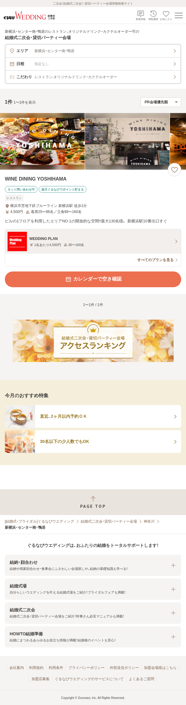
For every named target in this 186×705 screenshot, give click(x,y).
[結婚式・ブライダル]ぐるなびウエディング (39, 521)
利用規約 (36, 668)
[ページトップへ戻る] (93, 502)
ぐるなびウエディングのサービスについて (89, 679)
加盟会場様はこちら (160, 668)
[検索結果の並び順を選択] (161, 102)
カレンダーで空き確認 (93, 279)
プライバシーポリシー (86, 668)
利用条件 (56, 668)
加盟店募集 (40, 679)
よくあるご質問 (141, 679)
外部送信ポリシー (124, 668)
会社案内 (16, 668)
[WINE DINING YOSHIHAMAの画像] (93, 141)
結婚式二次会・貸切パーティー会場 (109, 521)
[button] (93, 565)
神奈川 (149, 521)
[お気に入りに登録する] (174, 169)
